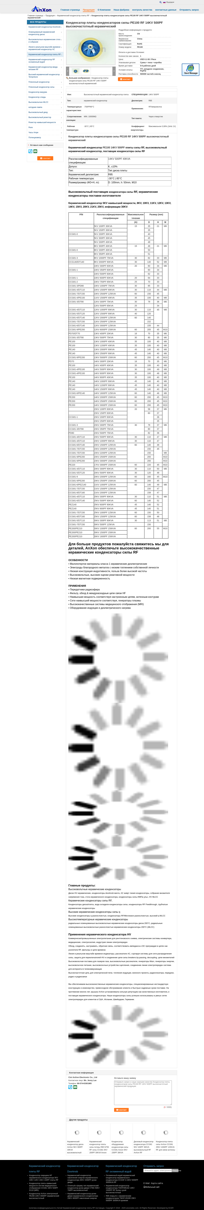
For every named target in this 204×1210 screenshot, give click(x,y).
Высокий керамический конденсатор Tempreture (44, 75)
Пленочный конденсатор (39, 82)
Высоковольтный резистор (40, 117)
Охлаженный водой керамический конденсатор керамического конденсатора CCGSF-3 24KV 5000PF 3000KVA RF (122, 1178)
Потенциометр (35, 137)
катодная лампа (35, 107)
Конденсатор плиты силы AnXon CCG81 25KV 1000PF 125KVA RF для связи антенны (165, 1146)
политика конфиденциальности (42, 1208)
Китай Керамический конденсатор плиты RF (76, 1208)
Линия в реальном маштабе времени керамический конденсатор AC (44, 48)
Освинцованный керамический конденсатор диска (42, 33)
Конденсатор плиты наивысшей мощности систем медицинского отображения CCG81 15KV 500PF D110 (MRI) (43, 1186)
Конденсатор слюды (37, 97)
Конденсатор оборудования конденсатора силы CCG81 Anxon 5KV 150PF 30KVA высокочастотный (120, 1148)
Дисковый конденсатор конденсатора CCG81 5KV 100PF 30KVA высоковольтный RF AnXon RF (143, 1147)
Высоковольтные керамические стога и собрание (44, 40)
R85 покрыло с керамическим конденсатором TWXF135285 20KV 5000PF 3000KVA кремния (121, 1198)
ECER (170, 1208)
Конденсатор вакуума (38, 92)
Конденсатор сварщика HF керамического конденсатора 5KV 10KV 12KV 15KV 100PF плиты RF (43, 1177)
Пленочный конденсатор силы (41, 87)
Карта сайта (157, 1183)
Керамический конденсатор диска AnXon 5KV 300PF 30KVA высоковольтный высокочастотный (75, 1148)
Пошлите (175, 1170)
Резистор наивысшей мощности (42, 122)
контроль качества (142, 10)
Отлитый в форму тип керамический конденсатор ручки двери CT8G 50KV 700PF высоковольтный (83, 1188)
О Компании (104, 10)
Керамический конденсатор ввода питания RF (43, 68)
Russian (170, 2)
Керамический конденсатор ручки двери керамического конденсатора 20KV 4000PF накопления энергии (82, 1196)
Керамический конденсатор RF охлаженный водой (42, 60)
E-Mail (146, 1183)
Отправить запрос (189, 10)
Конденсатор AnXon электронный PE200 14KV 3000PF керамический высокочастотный (44, 1196)
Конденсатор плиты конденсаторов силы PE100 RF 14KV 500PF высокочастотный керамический (88, 81)
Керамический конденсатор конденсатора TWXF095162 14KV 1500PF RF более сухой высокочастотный (120, 1189)
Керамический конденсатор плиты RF (73, 16)
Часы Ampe (33, 132)
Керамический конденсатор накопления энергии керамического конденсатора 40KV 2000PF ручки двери (82, 1178)
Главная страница (70, 10)
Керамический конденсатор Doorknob (44, 27)
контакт (127, 79)
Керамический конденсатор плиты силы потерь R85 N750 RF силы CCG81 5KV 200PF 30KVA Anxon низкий (99, 1148)
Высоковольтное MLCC (38, 102)
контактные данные (165, 10)
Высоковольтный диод (38, 112)
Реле (31, 127)
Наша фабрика (121, 10)
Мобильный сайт (151, 1187)
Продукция (88, 10)
